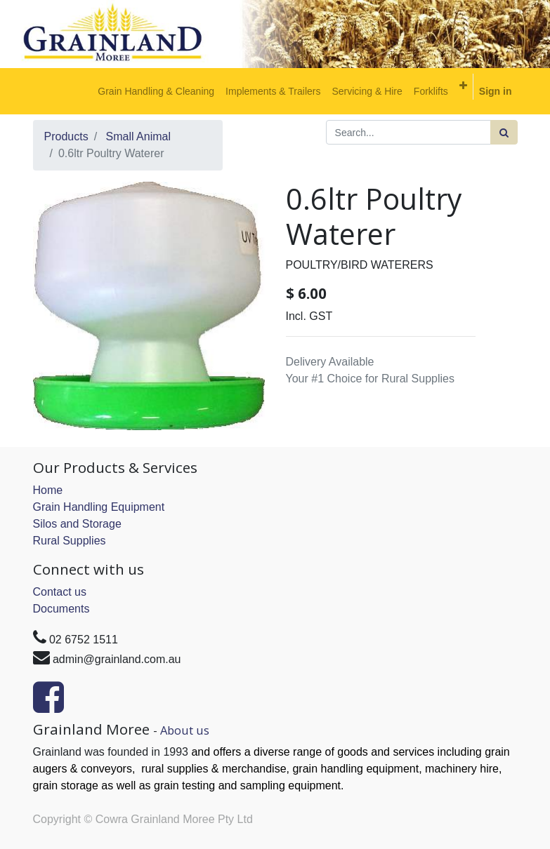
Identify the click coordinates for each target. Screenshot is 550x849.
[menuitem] (156, 91)
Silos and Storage (77, 524)
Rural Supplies (69, 541)
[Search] (504, 132)
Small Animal (138, 136)
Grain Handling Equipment (99, 507)
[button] (463, 86)
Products (66, 136)
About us (184, 730)
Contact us (59, 592)
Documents (61, 609)
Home (48, 490)
